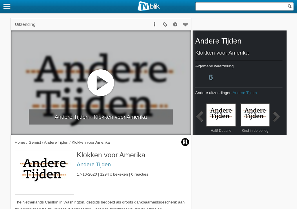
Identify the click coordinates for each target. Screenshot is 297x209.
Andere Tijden (94, 164)
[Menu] (7, 6)
